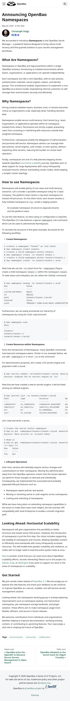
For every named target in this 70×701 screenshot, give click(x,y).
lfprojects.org (43, 682)
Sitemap (35, 695)
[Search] (65, 4)
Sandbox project (34, 688)
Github (5, 562)
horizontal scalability (31, 163)
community (31, 637)
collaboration (44, 637)
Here (4, 556)
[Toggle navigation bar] (4, 4)
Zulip (12, 562)
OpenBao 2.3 (39, 581)
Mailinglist (23, 562)
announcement (16, 637)
